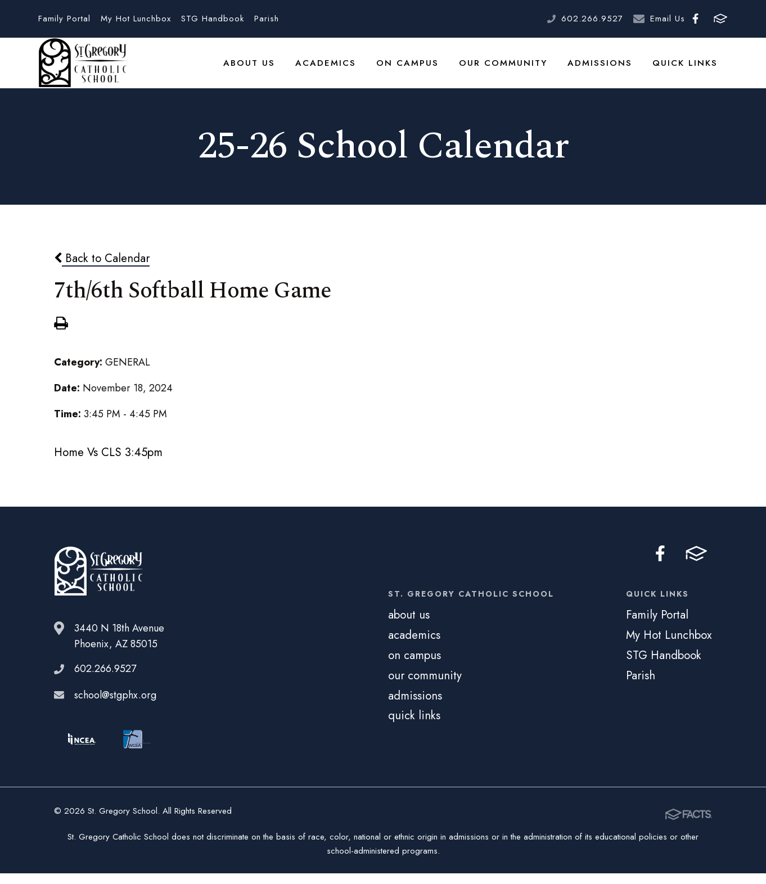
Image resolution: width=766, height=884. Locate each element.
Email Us (667, 18)
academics (349, 69)
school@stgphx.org (115, 709)
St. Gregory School (82, 70)
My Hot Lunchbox (136, 18)
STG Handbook (212, 18)
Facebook (695, 18)
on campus (425, 69)
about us (276, 69)
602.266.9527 (592, 18)
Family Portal (64, 18)
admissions (607, 69)
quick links (687, 69)
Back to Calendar (102, 272)
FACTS (720, 18)
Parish (266, 18)
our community (516, 69)
